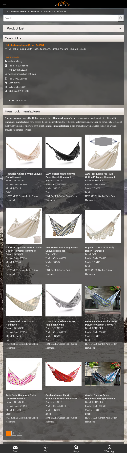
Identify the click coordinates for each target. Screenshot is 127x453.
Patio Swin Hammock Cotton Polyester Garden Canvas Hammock (101, 323)
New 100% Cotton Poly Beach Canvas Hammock (61, 249)
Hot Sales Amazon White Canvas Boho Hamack (24, 175)
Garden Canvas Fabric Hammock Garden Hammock (61, 397)
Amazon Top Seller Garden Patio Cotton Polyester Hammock (24, 249)
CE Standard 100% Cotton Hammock (20, 323)
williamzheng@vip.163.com (22, 74)
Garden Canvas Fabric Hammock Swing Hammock (100, 397)
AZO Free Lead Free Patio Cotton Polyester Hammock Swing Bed (100, 175)
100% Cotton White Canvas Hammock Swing (60, 323)
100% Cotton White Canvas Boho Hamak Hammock (60, 175)
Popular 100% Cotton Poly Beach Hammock (99, 249)
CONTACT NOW (18, 100)
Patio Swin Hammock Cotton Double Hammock (21, 397)
